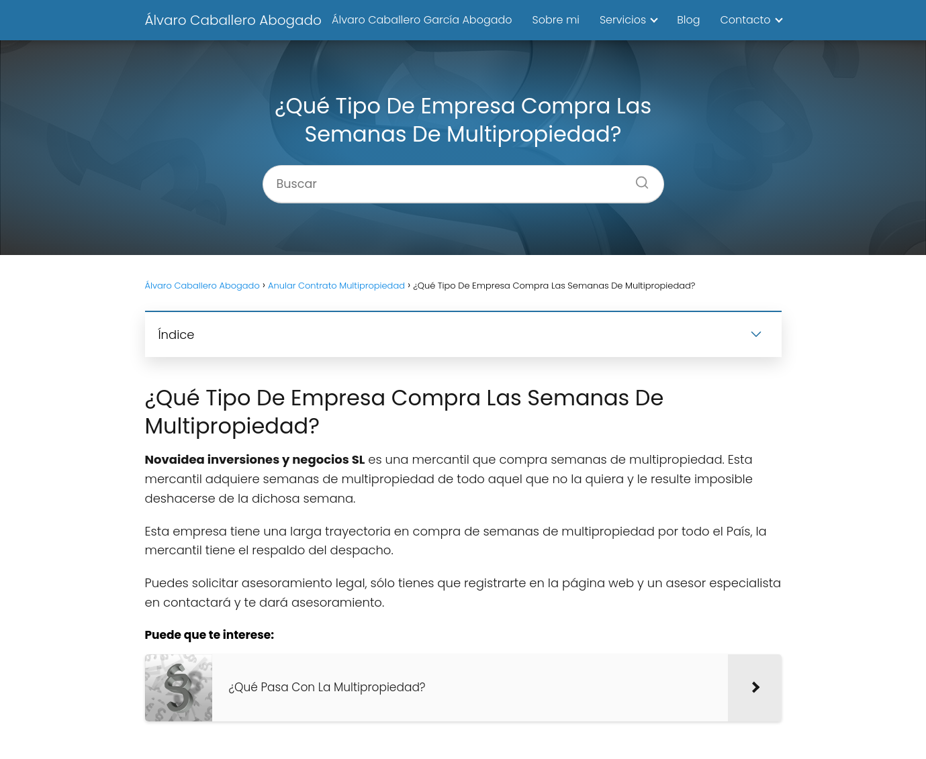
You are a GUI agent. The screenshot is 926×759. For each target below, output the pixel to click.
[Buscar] (637, 178)
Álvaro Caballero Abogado (233, 20)
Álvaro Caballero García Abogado (422, 20)
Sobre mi (556, 20)
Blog (688, 20)
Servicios (623, 20)
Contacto (745, 20)
